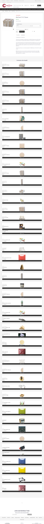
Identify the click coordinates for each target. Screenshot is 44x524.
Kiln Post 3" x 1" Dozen (5, 100)
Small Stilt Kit (4, 248)
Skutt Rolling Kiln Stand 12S (6, 479)
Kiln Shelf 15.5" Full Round (6, 154)
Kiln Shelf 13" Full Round (5, 438)
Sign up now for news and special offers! (22, 512)
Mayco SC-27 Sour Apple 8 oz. (6, 411)
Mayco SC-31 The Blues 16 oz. (6, 461)
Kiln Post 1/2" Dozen (5, 217)
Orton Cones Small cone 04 (6, 312)
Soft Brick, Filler (4, 285)
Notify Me (26, 29)
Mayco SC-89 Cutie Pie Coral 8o (6, 257)
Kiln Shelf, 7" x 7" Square (5, 145)
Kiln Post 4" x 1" (4, 276)
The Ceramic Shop (18, 15)
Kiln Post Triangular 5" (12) (6, 327)
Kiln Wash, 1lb (4, 420)
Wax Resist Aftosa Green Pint (6, 303)
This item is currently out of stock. (20, 29)
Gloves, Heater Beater (5, 118)
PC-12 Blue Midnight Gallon (6, 429)
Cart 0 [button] (39, 5)
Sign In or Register (38, 0)
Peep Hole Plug (4, 267)
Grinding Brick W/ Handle (5, 447)
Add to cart (22, 31)
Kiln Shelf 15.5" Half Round (6, 294)
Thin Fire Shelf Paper (5, 230)
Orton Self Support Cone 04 (6, 402)
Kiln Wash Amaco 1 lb (5, 226)
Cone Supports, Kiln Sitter (6, 318)
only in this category (16, 7)
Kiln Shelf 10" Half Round (5, 127)
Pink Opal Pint (4, 488)
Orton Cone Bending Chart (6, 136)
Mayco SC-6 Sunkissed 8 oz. (6, 470)
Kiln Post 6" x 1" (4, 109)
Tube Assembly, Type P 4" (5, 452)
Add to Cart (22, 85)
